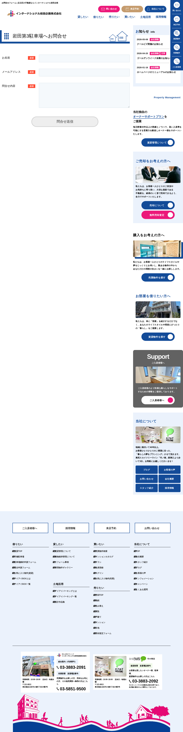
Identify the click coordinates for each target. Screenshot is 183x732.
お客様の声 (169, 471)
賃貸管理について (157, 144)
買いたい (129, 18)
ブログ (146, 471)
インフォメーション (145, 581)
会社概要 (169, 480)
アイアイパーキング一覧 (66, 599)
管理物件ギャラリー (64, 570)
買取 (97, 614)
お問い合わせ (146, 480)
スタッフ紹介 (146, 489)
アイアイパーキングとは (66, 593)
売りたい (114, 18)
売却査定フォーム (103, 636)
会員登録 (99, 570)
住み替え (99, 608)
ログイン (99, 575)
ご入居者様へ (157, 402)
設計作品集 (60, 604)
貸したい (83, 18)
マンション (100, 625)
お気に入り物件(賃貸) (23, 575)
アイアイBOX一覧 (22, 586)
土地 (97, 630)
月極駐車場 (19, 559)
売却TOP (99, 597)
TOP (138, 553)
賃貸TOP (18, 553)
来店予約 (111, 530)
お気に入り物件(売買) (105, 581)
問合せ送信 (65, 123)
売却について (157, 207)
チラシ (98, 564)
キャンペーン (142, 586)
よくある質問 (142, 592)
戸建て (98, 619)
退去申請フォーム (22, 570)
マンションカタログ (104, 559)
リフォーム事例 (62, 564)
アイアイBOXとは (22, 581)
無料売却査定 (157, 216)
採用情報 (161, 18)
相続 (97, 603)
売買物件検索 (101, 553)
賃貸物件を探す (157, 338)
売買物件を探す (157, 279)
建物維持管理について (65, 559)
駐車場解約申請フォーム (25, 564)
